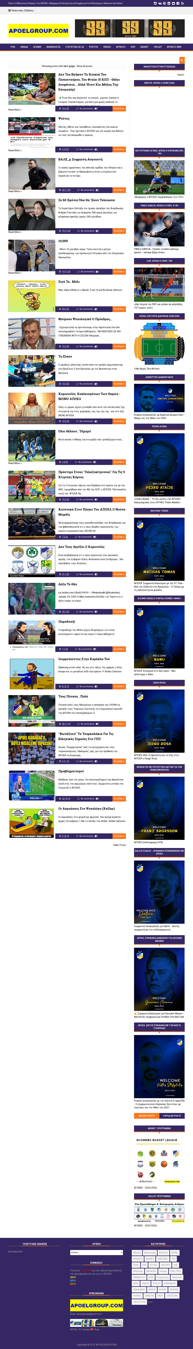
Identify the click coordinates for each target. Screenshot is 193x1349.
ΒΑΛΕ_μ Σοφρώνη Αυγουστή (80, 159)
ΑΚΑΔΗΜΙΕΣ (139, 1289)
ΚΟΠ (133, 47)
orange (163, 1271)
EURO (136, 1265)
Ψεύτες (64, 118)
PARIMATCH (139, 1277)
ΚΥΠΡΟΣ (137, 1296)
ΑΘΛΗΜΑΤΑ (170, 1283)
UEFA (135, 1283)
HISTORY (165, 1265)
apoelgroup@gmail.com (89, 1314)
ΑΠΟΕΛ (152, 1289)
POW (151, 1277)
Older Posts (119, 845)
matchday (138, 1271)
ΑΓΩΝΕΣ (37, 47)
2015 (73, 1283)
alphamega (149, 1252)
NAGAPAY (151, 1271)
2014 (73, 1280)
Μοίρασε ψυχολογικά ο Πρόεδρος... (85, 319)
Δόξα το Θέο (67, 584)
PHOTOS (93, 47)
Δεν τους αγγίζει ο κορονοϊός (81, 547)
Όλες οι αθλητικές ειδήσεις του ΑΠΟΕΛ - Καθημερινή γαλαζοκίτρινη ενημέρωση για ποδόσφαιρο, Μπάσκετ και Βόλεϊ (65, 3)
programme (163, 1277)
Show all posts (84, 66)
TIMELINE (30, 53)
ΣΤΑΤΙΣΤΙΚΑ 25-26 (75, 47)
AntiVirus (163, 1252)
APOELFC (121, 47)
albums (137, 1252)
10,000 (63, 241)
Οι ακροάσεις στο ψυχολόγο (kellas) (86, 808)
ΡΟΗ (13, 47)
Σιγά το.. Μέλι (69, 281)
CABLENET (163, 1259)
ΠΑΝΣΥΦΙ (15, 53)
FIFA (144, 1265)
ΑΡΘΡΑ (162, 1289)
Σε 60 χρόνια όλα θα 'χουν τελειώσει (86, 200)
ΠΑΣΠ (160, 1296)
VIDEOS (107, 47)
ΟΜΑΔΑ (24, 47)
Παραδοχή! (66, 621)
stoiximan (177, 1277)
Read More (119, 108)
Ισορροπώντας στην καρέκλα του (84, 659)
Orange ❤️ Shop (90, 1329)
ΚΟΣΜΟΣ (174, 1289)
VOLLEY (158, 47)
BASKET (145, 47)
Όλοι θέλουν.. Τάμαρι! (74, 431)
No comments (86, 108)
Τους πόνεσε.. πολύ (73, 696)
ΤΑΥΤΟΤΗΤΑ (139, 1302)
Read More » (15, 109)
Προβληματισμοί (71, 771)
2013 (73, 1277)
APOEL (174, 1252)
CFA (173, 1259)
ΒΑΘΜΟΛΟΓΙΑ (53, 47)
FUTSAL (154, 1265)
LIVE (176, 1265)
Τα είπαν (65, 356)
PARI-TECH (175, 1271)
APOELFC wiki (174, 47)
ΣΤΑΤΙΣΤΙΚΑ (172, 1296)
